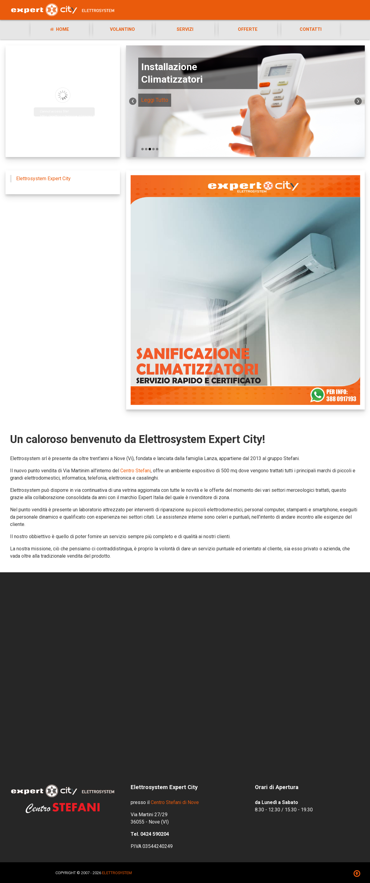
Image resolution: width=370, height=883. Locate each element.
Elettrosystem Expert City (43, 178)
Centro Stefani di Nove (175, 802)
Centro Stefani (135, 471)
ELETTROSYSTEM (117, 872)
